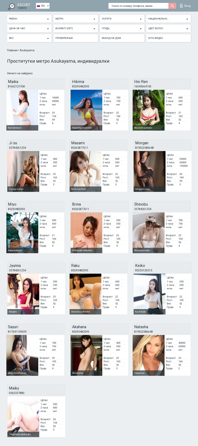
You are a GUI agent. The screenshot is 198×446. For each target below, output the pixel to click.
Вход (185, 5)
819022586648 (144, 148)
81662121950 (16, 86)
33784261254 (17, 148)
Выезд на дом (111, 38)
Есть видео (155, 38)
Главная (12, 50)
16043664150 (142, 86)
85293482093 (80, 86)
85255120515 (143, 270)
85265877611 (79, 148)
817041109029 (17, 331)
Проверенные (64, 38)
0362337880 (16, 393)
